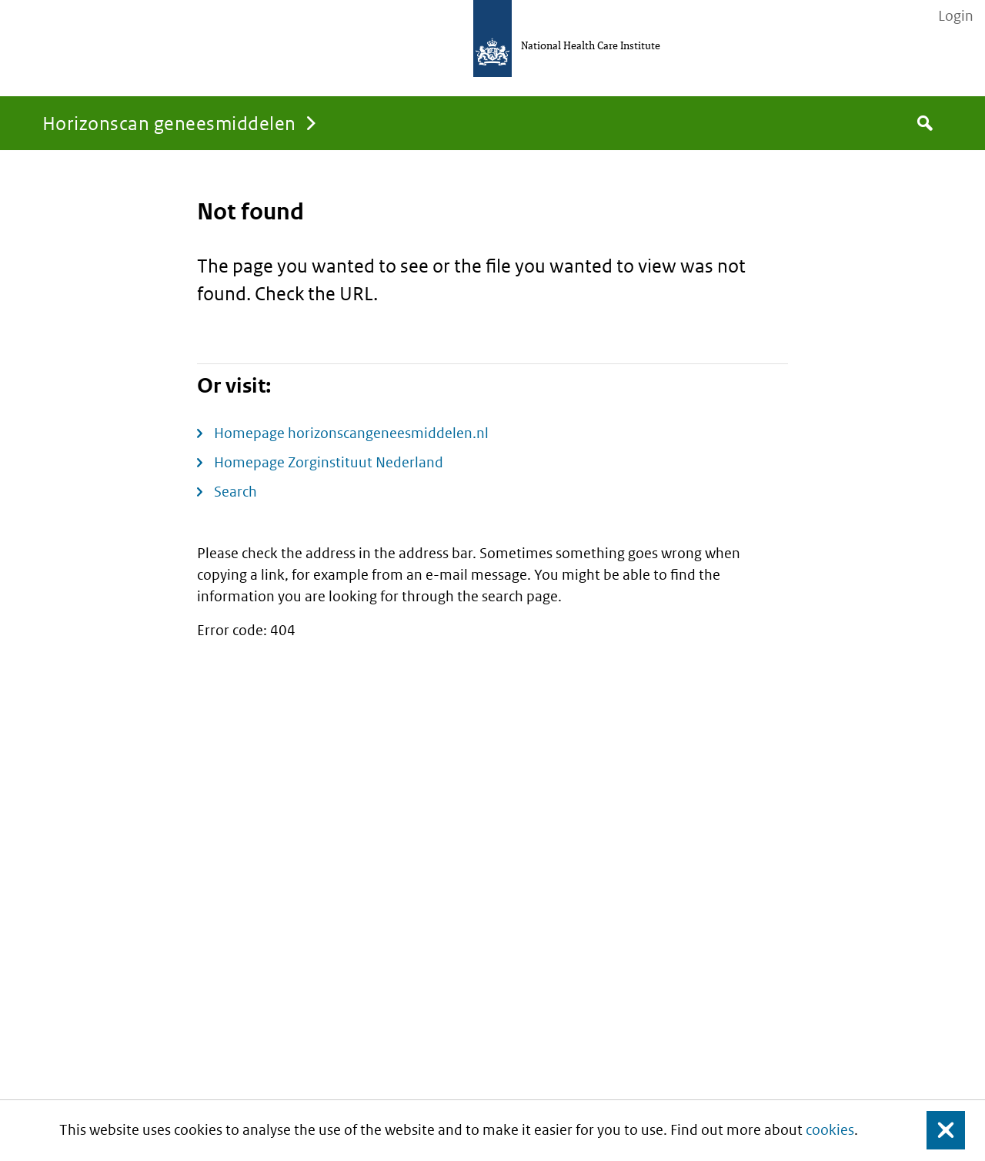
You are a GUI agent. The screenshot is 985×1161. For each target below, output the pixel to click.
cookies (830, 1130)
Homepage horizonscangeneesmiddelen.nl (351, 433)
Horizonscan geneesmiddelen (169, 123)
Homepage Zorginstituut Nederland (328, 462)
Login (955, 16)
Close (937, 1130)
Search (235, 491)
